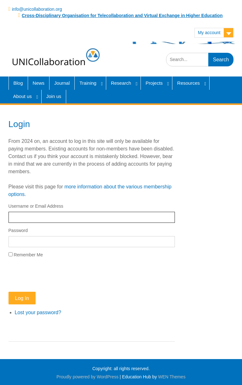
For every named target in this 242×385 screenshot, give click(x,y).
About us (22, 96)
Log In (22, 298)
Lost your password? (38, 312)
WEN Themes (172, 376)
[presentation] (56, 275)
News (39, 83)
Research (121, 83)
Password (18, 230)
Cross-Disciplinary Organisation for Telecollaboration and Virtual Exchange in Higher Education (122, 15)
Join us (53, 96)
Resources (188, 83)
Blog (18, 83)
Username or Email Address (36, 206)
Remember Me (28, 254)
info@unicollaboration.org (37, 9)
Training (87, 83)
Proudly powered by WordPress (87, 376)
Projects (154, 83)
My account (209, 32)
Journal (62, 83)
